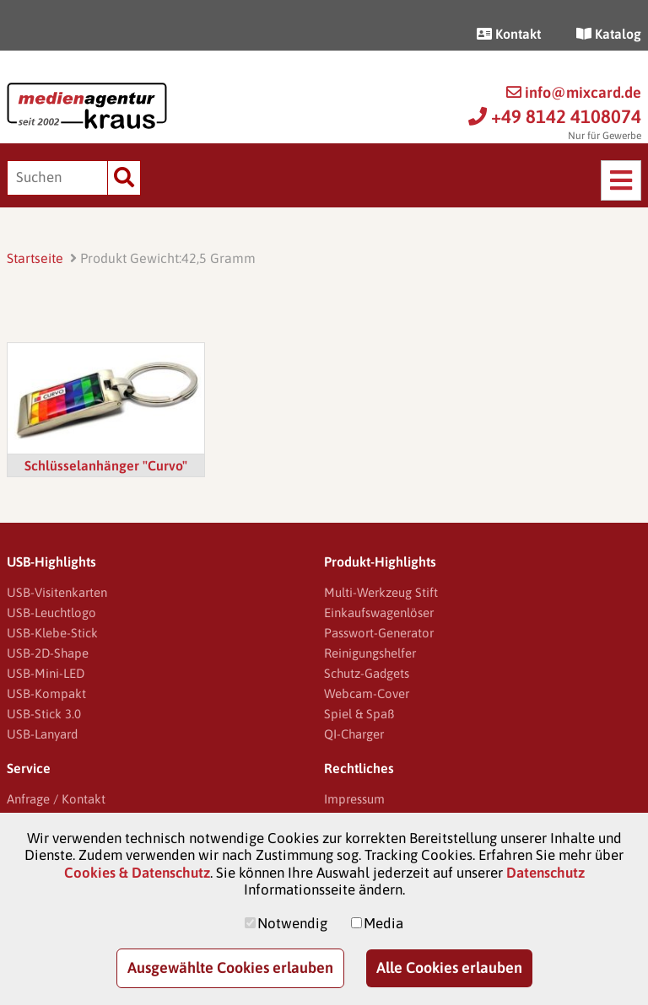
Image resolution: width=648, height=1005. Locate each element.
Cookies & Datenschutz (137, 872)
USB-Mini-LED (45, 673)
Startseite (35, 258)
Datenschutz (545, 872)
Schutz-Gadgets (366, 673)
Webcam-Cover (366, 693)
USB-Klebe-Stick (52, 633)
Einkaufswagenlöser (379, 612)
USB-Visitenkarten (57, 592)
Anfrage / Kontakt (56, 799)
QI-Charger (354, 734)
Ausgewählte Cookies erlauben (230, 967)
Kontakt (509, 33)
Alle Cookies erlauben (449, 967)
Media (383, 923)
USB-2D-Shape (48, 653)
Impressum (354, 799)
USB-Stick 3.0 (44, 714)
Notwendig (292, 923)
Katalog (608, 33)
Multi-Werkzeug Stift (381, 592)
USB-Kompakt (46, 693)
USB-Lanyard (42, 734)
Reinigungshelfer (370, 653)
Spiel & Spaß (359, 714)
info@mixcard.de (573, 92)
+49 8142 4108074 (554, 116)
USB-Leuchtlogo (51, 612)
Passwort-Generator (379, 633)
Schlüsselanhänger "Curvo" (105, 465)
